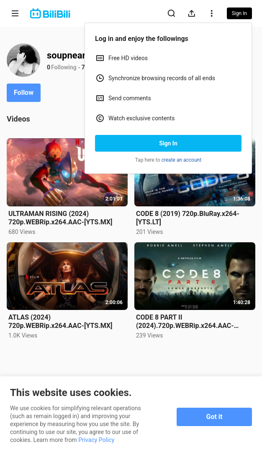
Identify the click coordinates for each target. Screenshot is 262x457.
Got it (214, 417)
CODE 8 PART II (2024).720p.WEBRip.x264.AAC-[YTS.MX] (185, 321)
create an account (182, 160)
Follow (23, 92)
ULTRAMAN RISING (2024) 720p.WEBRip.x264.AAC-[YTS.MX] (60, 218)
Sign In (168, 143)
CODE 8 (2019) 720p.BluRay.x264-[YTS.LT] (187, 218)
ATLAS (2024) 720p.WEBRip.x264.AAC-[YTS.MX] (60, 321)
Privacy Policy (96, 440)
